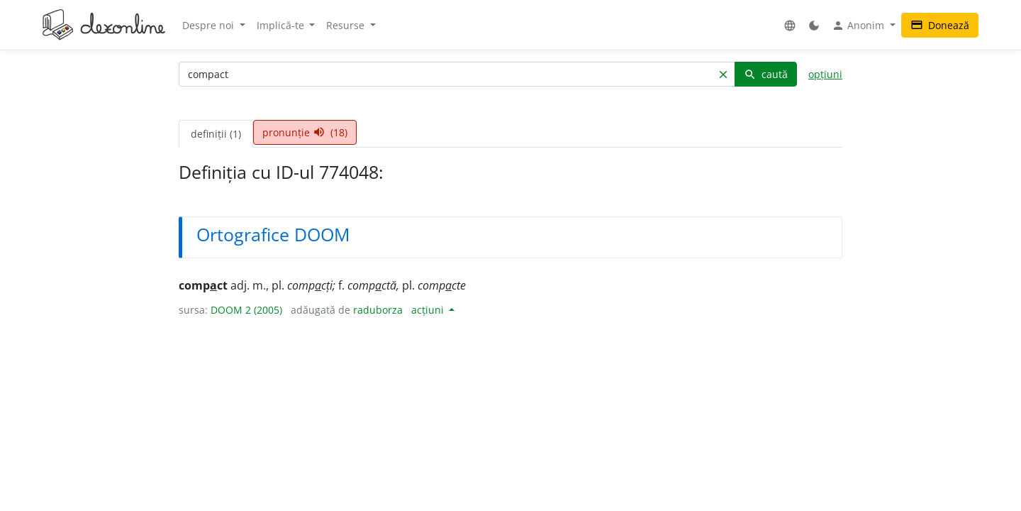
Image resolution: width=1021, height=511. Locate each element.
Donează (939, 25)
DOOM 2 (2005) (246, 310)
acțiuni (429, 310)
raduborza (378, 310)
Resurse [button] (346, 25)
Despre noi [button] (209, 25)
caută (766, 74)
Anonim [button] (859, 25)
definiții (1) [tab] (216, 134)
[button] (790, 25)
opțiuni (825, 74)
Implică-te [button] (282, 25)
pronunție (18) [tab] (304, 132)
